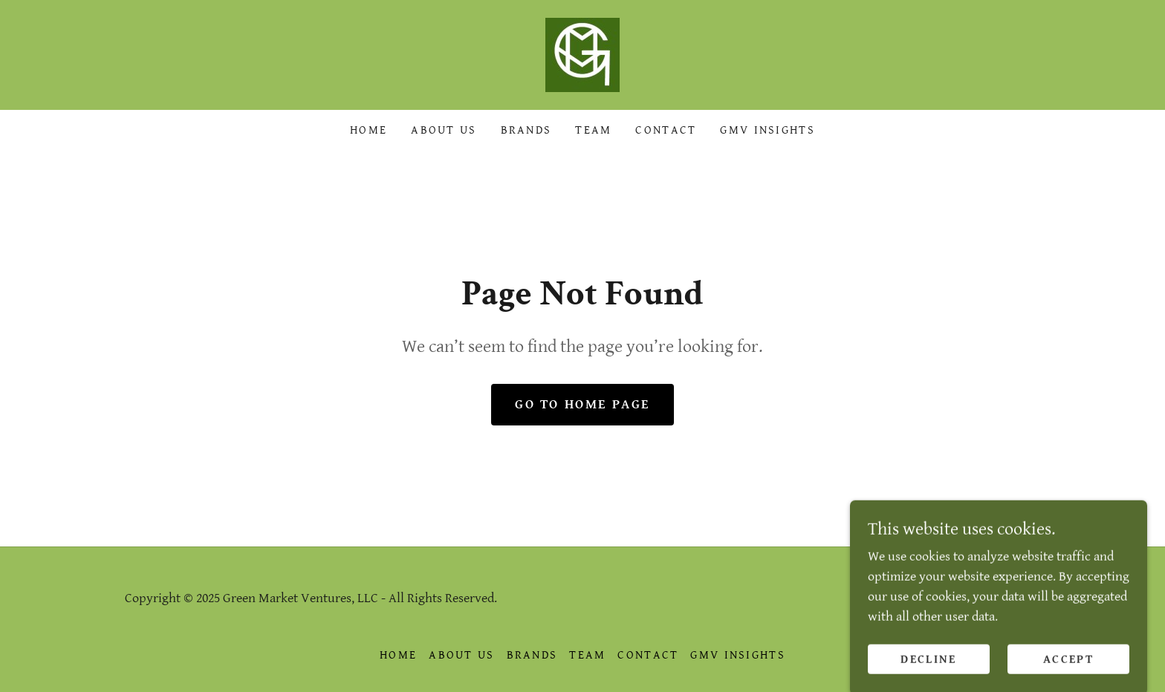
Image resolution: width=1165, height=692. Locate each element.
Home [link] (368, 130)
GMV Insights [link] (767, 130)
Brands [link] (526, 130)
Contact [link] (665, 130)
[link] (582, 54)
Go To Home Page (582, 404)
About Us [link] (443, 130)
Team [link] (593, 130)
